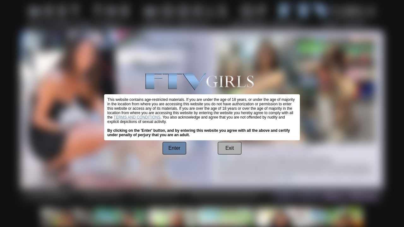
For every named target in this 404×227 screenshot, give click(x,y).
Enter (174, 148)
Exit (229, 148)
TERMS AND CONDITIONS (137, 117)
